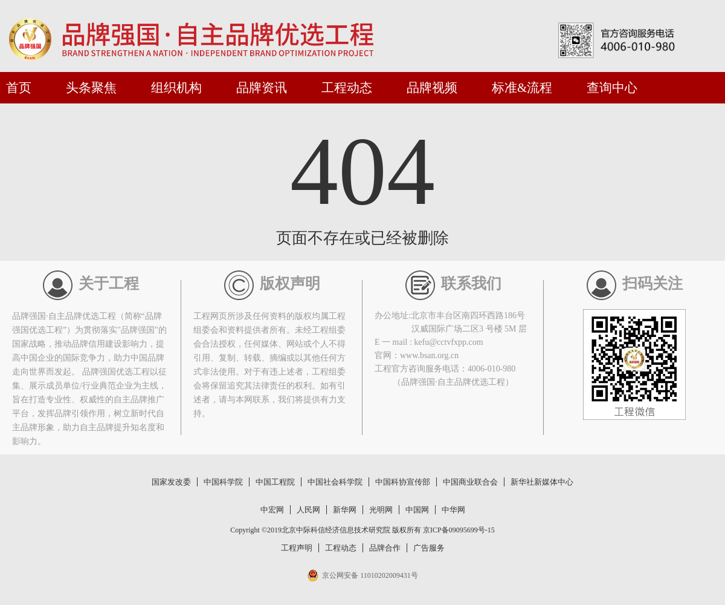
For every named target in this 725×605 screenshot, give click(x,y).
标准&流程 (522, 87)
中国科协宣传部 (402, 481)
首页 (18, 87)
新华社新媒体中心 (542, 481)
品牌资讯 (261, 87)
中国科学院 (223, 481)
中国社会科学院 (335, 481)
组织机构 (176, 87)
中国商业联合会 (470, 481)
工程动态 (346, 87)
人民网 (308, 509)
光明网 (381, 509)
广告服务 (429, 547)
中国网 (417, 509)
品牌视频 (432, 87)
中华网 (453, 509)
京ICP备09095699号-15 (459, 530)
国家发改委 (171, 481)
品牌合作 (385, 547)
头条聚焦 (91, 87)
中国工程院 (275, 481)
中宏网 (272, 509)
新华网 (344, 509)
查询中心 (612, 87)
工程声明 (296, 547)
